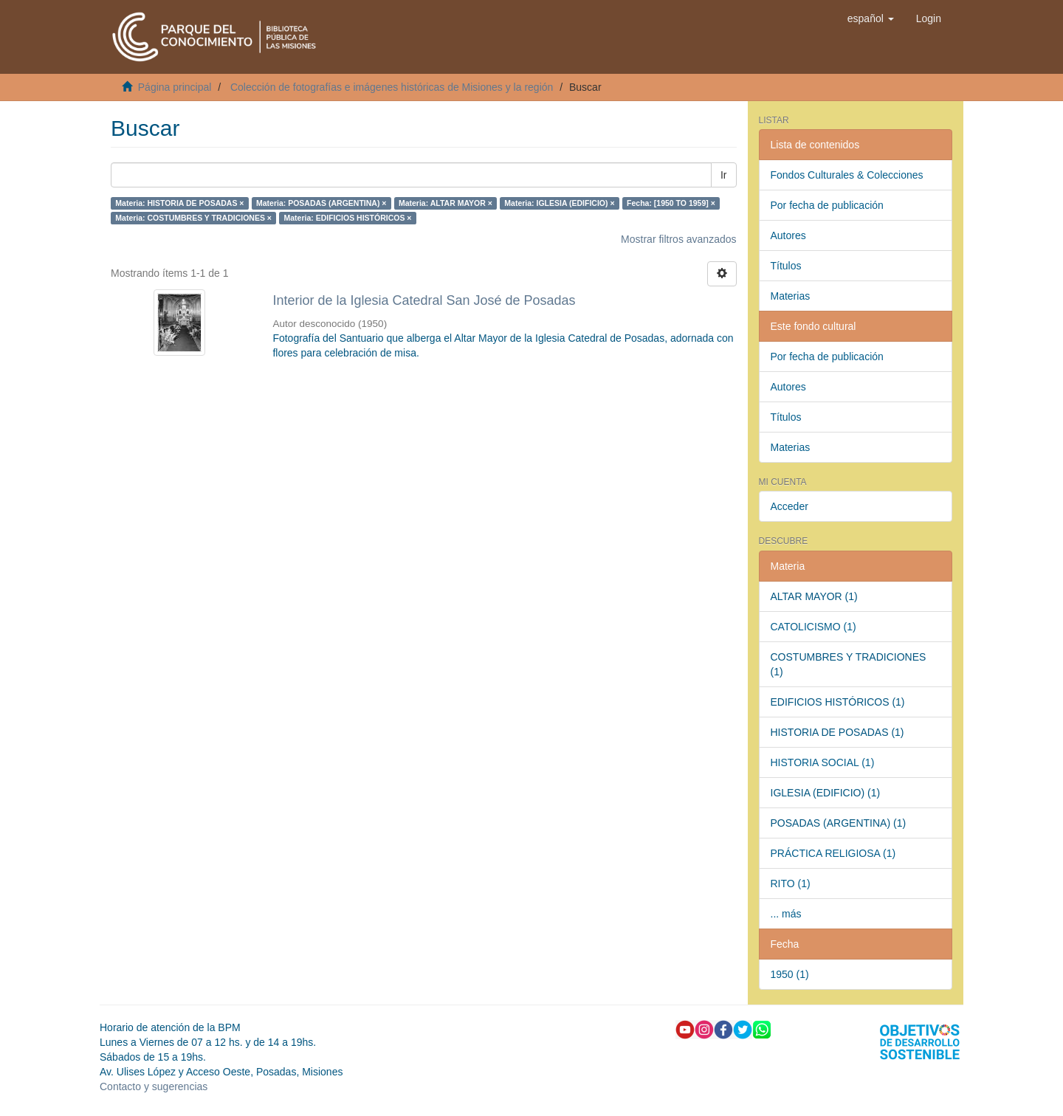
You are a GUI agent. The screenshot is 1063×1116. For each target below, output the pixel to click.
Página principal (175, 87)
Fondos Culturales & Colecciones (847, 175)
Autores (788, 235)
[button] (870, 18)
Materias (791, 296)
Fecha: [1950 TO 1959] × (671, 203)
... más (786, 914)
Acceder (789, 506)
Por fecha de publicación (827, 205)
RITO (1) (791, 883)
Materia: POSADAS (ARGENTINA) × (321, 203)
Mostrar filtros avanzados (678, 239)
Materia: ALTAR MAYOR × (445, 203)
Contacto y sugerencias (153, 1086)
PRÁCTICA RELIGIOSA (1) (833, 853)
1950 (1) (790, 974)
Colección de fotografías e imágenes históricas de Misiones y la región (391, 87)
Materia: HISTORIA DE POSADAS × (179, 203)
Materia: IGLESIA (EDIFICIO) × (559, 203)
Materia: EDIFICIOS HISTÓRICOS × (347, 217)
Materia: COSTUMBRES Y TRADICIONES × (193, 217)
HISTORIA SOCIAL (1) (823, 762)
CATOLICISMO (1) (813, 627)
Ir (723, 175)
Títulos (786, 266)
